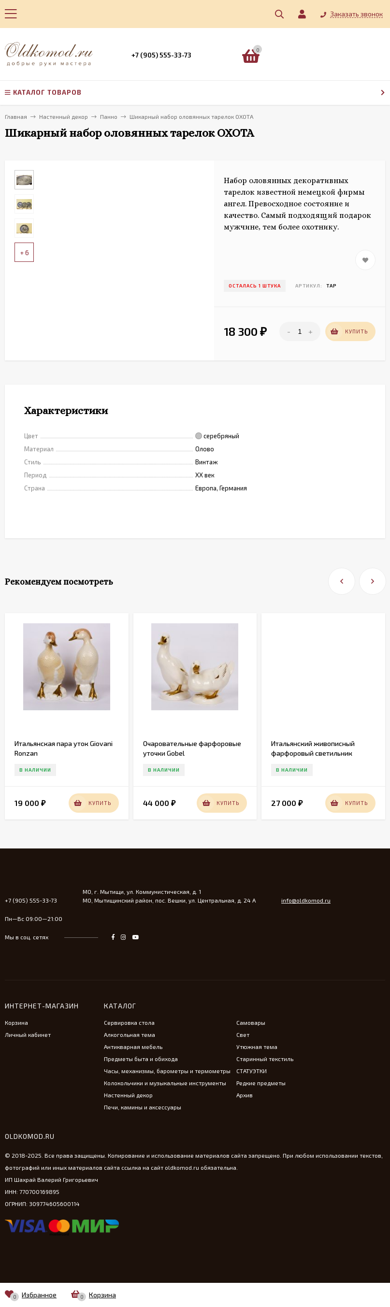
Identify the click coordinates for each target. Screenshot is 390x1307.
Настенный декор (128, 1095)
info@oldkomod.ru (306, 900)
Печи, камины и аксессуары (142, 1107)
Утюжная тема (256, 1046)
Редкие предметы (261, 1082)
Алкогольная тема (129, 1034)
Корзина (16, 1022)
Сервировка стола (129, 1022)
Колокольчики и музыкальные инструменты (165, 1082)
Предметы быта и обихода (141, 1058)
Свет (242, 1034)
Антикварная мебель (133, 1046)
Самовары (250, 1022)
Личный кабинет (28, 1034)
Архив (244, 1095)
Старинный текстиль (264, 1058)
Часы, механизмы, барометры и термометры (167, 1070)
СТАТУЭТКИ (251, 1070)
